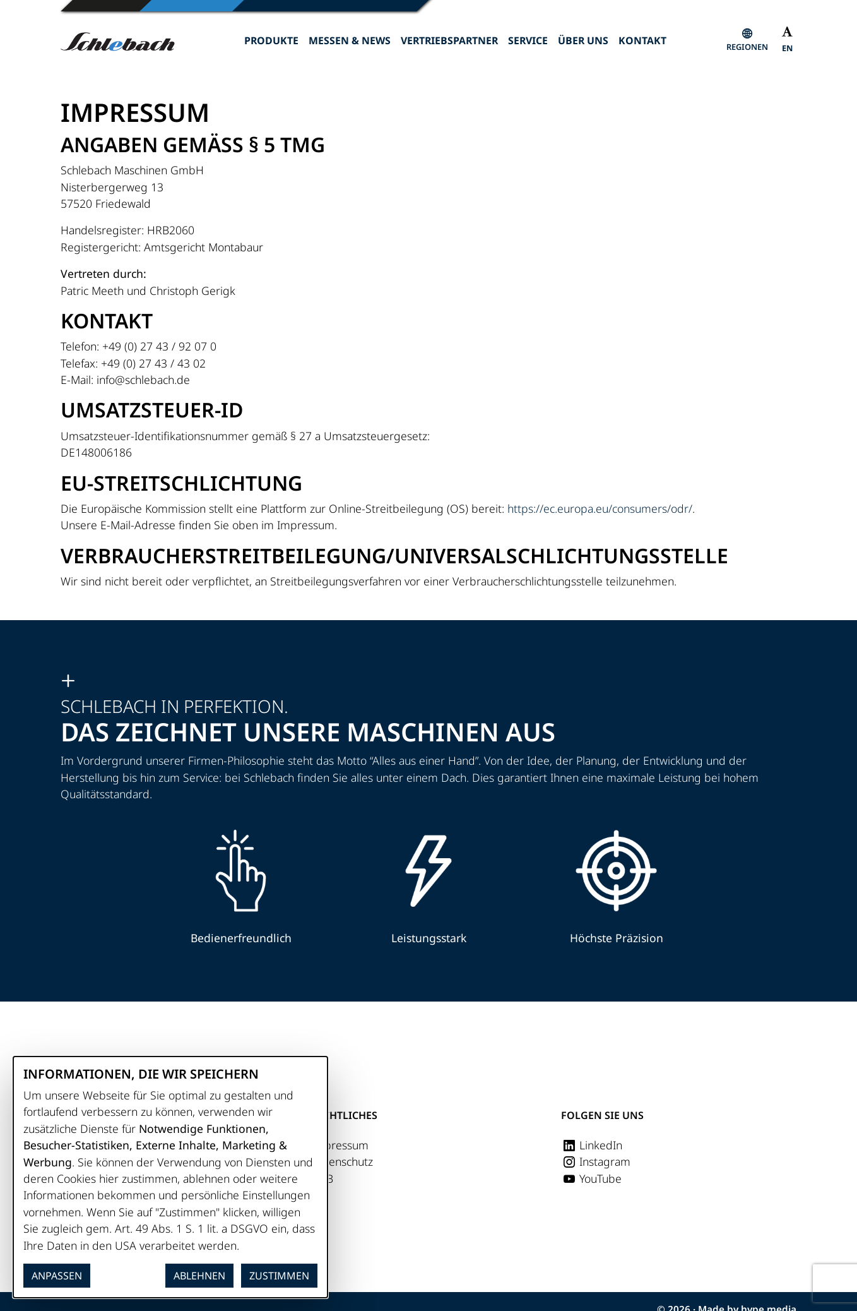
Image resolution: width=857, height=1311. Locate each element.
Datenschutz (342, 1161)
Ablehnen (199, 1276)
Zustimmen (279, 1276)
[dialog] (170, 1177)
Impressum (340, 1144)
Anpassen (57, 1276)
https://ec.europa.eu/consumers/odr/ (599, 508)
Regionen (747, 46)
